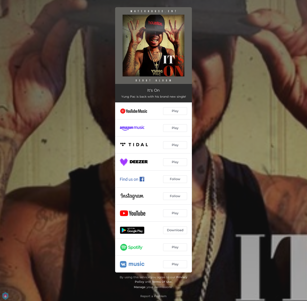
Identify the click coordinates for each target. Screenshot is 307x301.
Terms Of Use (162, 281)
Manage (140, 287)
